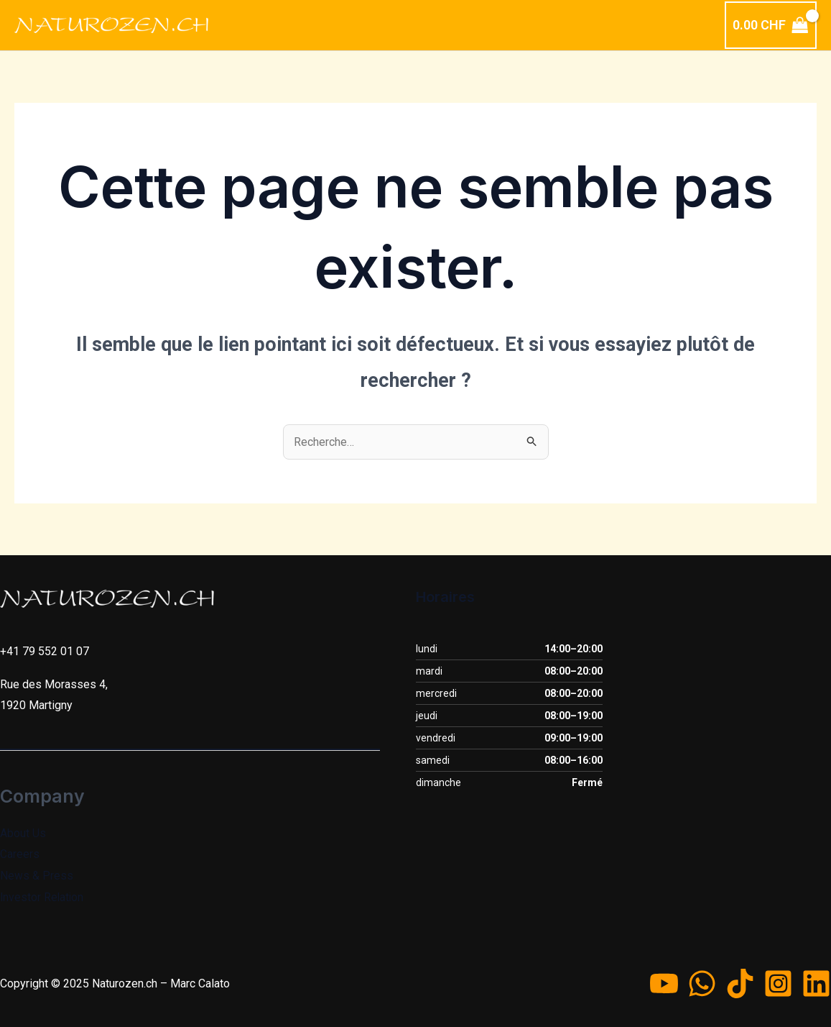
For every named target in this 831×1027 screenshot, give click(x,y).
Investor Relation (42, 897)
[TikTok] (740, 983)
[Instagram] (778, 983)
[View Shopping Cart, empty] (771, 25)
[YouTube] (664, 983)
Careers (20, 854)
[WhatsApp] (702, 983)
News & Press (36, 875)
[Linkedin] (816, 983)
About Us (23, 833)
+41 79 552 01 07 (44, 651)
